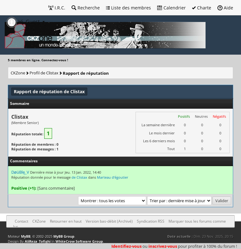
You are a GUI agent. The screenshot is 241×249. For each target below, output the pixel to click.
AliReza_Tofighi (38, 241)
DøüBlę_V (20, 172)
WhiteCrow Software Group (79, 241)
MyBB (25, 236)
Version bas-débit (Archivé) (109, 221)
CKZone (18, 73)
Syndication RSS (150, 221)
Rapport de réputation (86, 73)
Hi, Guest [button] (23, 21)
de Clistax (79, 177)
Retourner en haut (66, 221)
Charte (201, 8)
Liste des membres (128, 8)
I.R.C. (56, 8)
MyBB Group (63, 236)
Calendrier (171, 8)
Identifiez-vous (126, 246)
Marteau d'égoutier (112, 177)
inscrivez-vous (162, 246)
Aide (225, 8)
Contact (21, 221)
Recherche (86, 8)
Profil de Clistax (43, 73)
